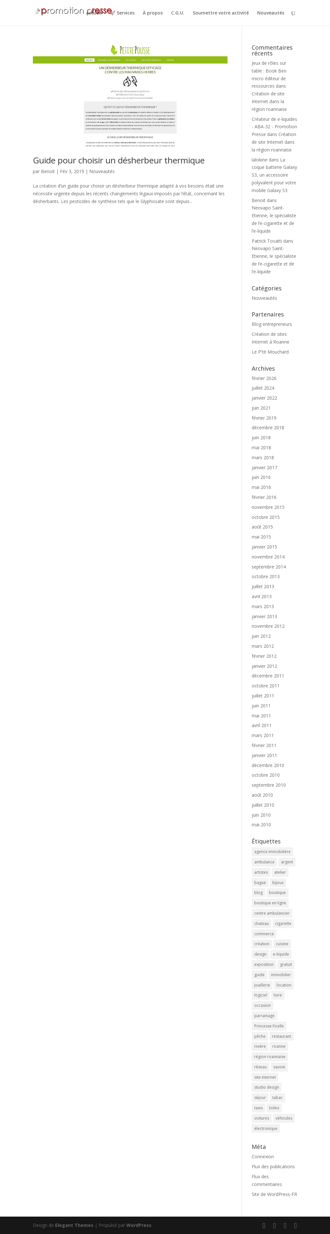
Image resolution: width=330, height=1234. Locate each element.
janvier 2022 (264, 398)
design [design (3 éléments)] (260, 954)
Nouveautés (270, 13)
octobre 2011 (266, 686)
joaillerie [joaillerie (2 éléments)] (262, 985)
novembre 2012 (268, 626)
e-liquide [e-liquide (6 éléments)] (281, 954)
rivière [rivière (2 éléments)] (260, 1046)
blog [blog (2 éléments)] (258, 892)
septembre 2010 (269, 785)
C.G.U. (177, 13)
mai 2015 (261, 537)
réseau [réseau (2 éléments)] (260, 1067)
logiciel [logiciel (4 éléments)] (260, 995)
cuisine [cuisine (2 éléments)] (282, 944)
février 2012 (264, 656)
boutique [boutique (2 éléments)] (277, 892)
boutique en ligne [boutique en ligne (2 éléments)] (270, 903)
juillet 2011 (263, 696)
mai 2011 (261, 716)
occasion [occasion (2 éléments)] (262, 1005)
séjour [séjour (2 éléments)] (260, 1097)
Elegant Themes (74, 1225)
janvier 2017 (264, 467)
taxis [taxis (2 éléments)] (258, 1108)
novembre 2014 (268, 557)
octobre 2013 (266, 576)
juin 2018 (261, 437)
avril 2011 (262, 725)
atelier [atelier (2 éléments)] (280, 872)
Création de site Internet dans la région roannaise (269, 101)
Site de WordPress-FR (274, 1194)
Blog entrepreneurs (272, 324)
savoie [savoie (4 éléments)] (279, 1067)
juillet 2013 (263, 586)
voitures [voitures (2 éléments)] (261, 1118)
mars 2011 (263, 735)
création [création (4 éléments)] (261, 944)
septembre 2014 (269, 567)
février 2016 (264, 497)
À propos (153, 13)
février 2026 (264, 378)
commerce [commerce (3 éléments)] (264, 934)
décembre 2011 (268, 676)
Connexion (263, 1156)
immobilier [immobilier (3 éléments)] (281, 974)
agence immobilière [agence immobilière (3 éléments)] (272, 851)
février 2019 (264, 418)
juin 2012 (261, 636)
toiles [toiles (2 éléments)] (274, 1108)
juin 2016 (261, 477)
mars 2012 (263, 646)
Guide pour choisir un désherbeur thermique (119, 160)
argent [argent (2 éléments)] (287, 862)
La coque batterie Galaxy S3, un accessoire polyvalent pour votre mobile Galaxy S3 (274, 175)
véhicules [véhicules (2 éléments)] (284, 1118)
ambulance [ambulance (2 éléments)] (264, 862)
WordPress (138, 1225)
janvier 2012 (264, 666)
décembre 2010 (268, 765)
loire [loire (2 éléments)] (278, 995)
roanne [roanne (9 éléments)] (279, 1046)
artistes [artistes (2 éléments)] (261, 872)
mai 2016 (261, 487)
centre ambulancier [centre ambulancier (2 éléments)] (272, 913)
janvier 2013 (264, 616)
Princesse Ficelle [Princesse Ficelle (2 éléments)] (269, 1026)
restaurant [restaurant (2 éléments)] (281, 1036)
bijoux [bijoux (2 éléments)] (278, 882)
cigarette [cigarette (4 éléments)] (283, 923)
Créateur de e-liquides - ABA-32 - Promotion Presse (274, 127)
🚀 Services (122, 13)
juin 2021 (261, 408)
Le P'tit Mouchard (270, 352)
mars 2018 (263, 457)
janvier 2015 (264, 547)
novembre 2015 (268, 507)
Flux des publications (273, 1166)
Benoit (48, 171)
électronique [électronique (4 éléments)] (265, 1128)
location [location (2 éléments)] (284, 985)
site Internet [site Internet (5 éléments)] (265, 1077)
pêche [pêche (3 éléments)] (260, 1036)
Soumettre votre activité (221, 13)
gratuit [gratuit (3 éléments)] (286, 964)
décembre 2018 (268, 427)
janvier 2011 (264, 755)
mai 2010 (261, 824)
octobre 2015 (266, 517)
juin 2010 (261, 815)
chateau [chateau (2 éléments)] (261, 923)
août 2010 (262, 795)
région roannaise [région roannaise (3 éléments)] (270, 1056)
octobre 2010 (266, 775)
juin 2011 (261, 706)
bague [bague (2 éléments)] (260, 882)
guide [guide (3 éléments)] (259, 974)
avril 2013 (262, 596)
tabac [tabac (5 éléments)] (277, 1097)
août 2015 (262, 527)
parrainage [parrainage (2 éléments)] (264, 1015)
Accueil (94, 13)
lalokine (259, 160)
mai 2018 (261, 447)
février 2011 (264, 745)
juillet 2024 (263, 388)
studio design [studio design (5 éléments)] (266, 1087)
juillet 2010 (263, 805)
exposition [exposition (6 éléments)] (264, 964)
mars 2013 (263, 606)
